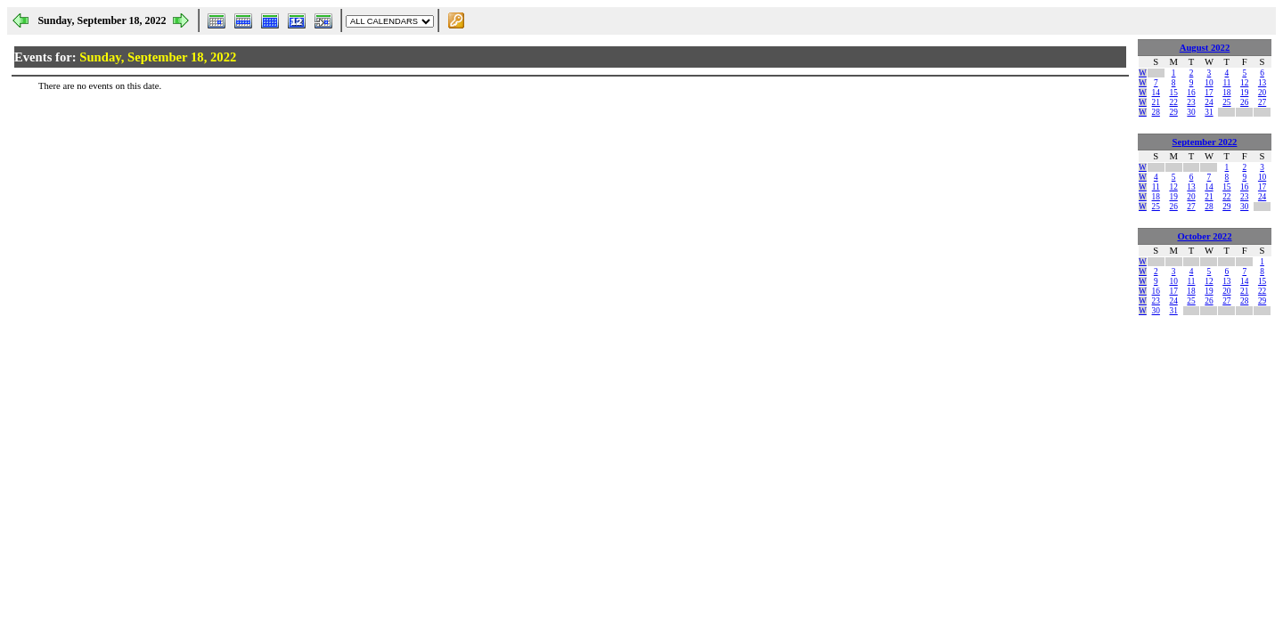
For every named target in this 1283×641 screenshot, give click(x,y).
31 (1209, 112)
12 (1244, 82)
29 (1173, 112)
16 (1191, 92)
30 (1191, 112)
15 (1173, 92)
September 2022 (1205, 142)
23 (1191, 102)
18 (1226, 92)
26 (1244, 102)
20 (1262, 92)
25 (1226, 102)
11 (1226, 82)
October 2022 (1204, 236)
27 (1262, 102)
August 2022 (1205, 48)
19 (1244, 92)
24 (1209, 102)
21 (1156, 102)
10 (1209, 82)
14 (1156, 92)
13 (1262, 82)
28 (1156, 112)
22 (1173, 102)
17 (1209, 92)
